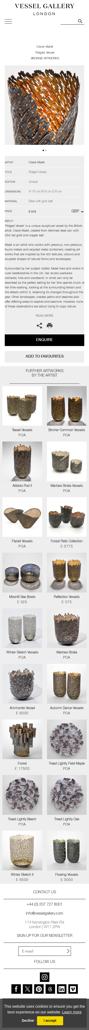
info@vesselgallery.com (44, 914)
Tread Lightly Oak (66, 819)
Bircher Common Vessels (66, 430)
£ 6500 (22, 880)
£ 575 (66, 602)
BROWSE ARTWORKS (45, 58)
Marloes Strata (66, 652)
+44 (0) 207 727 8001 (44, 905)
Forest (22, 764)
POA (22, 435)
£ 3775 (67, 546)
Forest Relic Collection (67, 541)
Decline (28, 1020)
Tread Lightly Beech (22, 819)
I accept (50, 1020)
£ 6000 (22, 713)
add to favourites (45, 356)
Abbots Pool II (22, 486)
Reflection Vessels (67, 597)
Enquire (44, 339)
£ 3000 (67, 880)
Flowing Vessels (66, 875)
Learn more (72, 1012)
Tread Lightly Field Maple (67, 764)
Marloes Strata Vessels (67, 486)
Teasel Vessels (22, 430)
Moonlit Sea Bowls (22, 597)
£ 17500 (22, 769)
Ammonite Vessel (22, 708)
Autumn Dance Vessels (67, 708)
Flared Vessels (22, 541)
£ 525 (22, 602)
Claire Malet (45, 47)
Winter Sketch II (22, 875)
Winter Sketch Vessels (22, 652)
